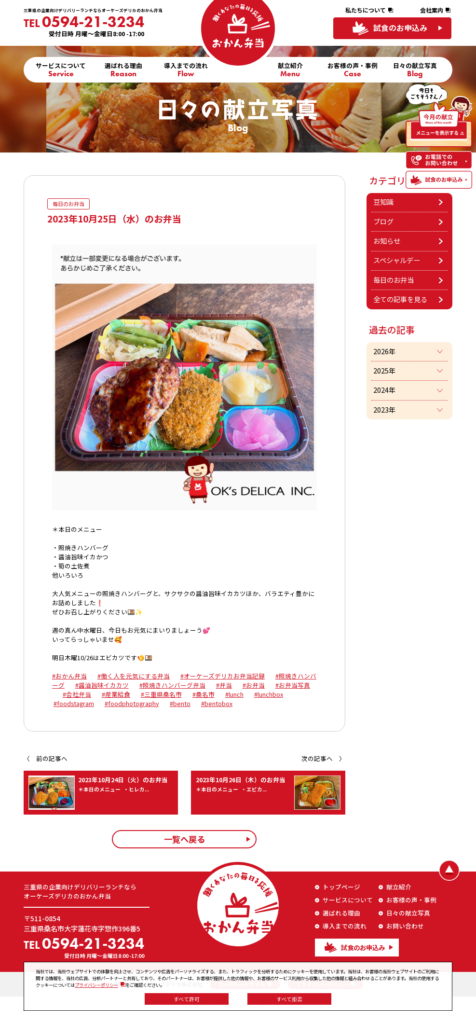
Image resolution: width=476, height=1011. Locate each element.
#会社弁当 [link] (77, 694)
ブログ (383, 221)
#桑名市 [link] (203, 694)
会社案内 (431, 10)
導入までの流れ (186, 69)
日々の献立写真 (415, 69)
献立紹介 (290, 69)
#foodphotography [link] (132, 703)
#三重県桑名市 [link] (161, 694)
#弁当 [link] (224, 685)
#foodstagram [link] (74, 703)
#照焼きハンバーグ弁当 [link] (172, 685)
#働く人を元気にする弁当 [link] (133, 676)
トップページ (341, 887)
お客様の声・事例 (352, 69)
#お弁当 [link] (254, 685)
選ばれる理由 (123, 69)
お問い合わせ (405, 926)
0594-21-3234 (84, 21)
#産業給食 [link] (116, 694)
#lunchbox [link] (268, 694)
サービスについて (60, 69)
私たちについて (365, 10)
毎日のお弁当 (393, 280)
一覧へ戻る (184, 839)
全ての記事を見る (400, 299)
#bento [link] (180, 703)
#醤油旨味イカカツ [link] (102, 685)
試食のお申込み (400, 27)
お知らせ (386, 241)
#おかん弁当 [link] (69, 676)
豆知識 (383, 202)
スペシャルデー (396, 260)
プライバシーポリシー (96, 985)
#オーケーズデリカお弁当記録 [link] (222, 676)
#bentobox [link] (216, 703)
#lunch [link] (234, 694)
